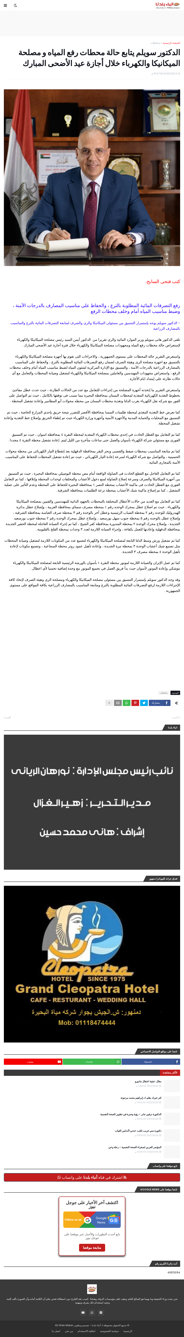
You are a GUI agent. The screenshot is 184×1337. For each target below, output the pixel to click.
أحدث (175, 717)
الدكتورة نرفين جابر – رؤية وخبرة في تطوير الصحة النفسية (130, 1114)
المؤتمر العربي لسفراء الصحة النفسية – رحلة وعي (134, 1147)
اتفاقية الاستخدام (86, 1331)
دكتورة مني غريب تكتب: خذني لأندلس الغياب (138, 1131)
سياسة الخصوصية (109, 1331)
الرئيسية (127, 1331)
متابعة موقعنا (92, 1247)
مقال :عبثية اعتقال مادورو (148, 1081)
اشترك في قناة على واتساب (92, 1177)
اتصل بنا (56, 1331)
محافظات (155, 43)
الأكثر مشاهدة (170, 1072)
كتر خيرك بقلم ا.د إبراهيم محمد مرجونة (141, 1098)
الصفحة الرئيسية (171, 43)
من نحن (69, 1331)
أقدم (8, 717)
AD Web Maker (64, 1325)
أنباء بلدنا (96, 1325)
